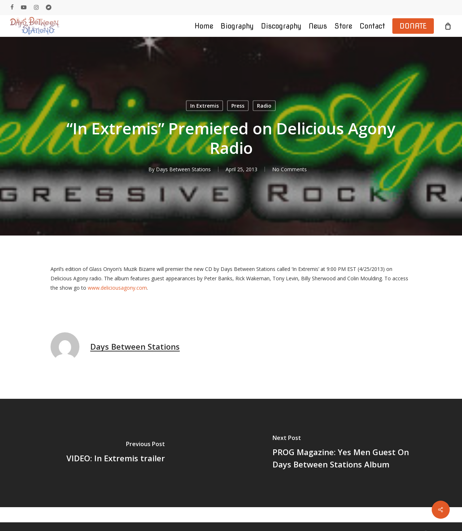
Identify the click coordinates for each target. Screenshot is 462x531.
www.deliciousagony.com (117, 287)
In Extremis (204, 105)
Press (237, 105)
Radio (264, 105)
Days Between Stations (183, 169)
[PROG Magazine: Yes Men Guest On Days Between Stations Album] (346, 453)
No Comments (289, 169)
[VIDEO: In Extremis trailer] (115, 453)
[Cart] (448, 26)
